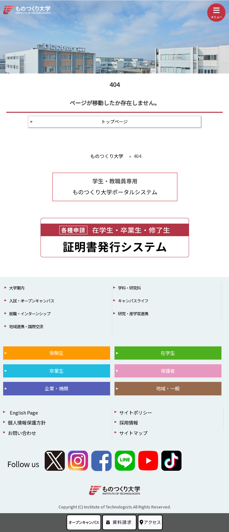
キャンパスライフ (133, 301)
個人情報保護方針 (27, 422)
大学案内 (16, 288)
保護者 (168, 370)
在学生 (168, 353)
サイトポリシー (135, 412)
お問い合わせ (22, 433)
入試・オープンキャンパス (31, 301)
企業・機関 (56, 388)
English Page (23, 412)
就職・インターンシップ (29, 314)
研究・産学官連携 (133, 314)
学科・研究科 (129, 288)
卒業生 (56, 370)
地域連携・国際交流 (26, 326)
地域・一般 (168, 388)
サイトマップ (133, 433)
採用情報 (128, 422)
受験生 (56, 353)
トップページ (114, 121)
